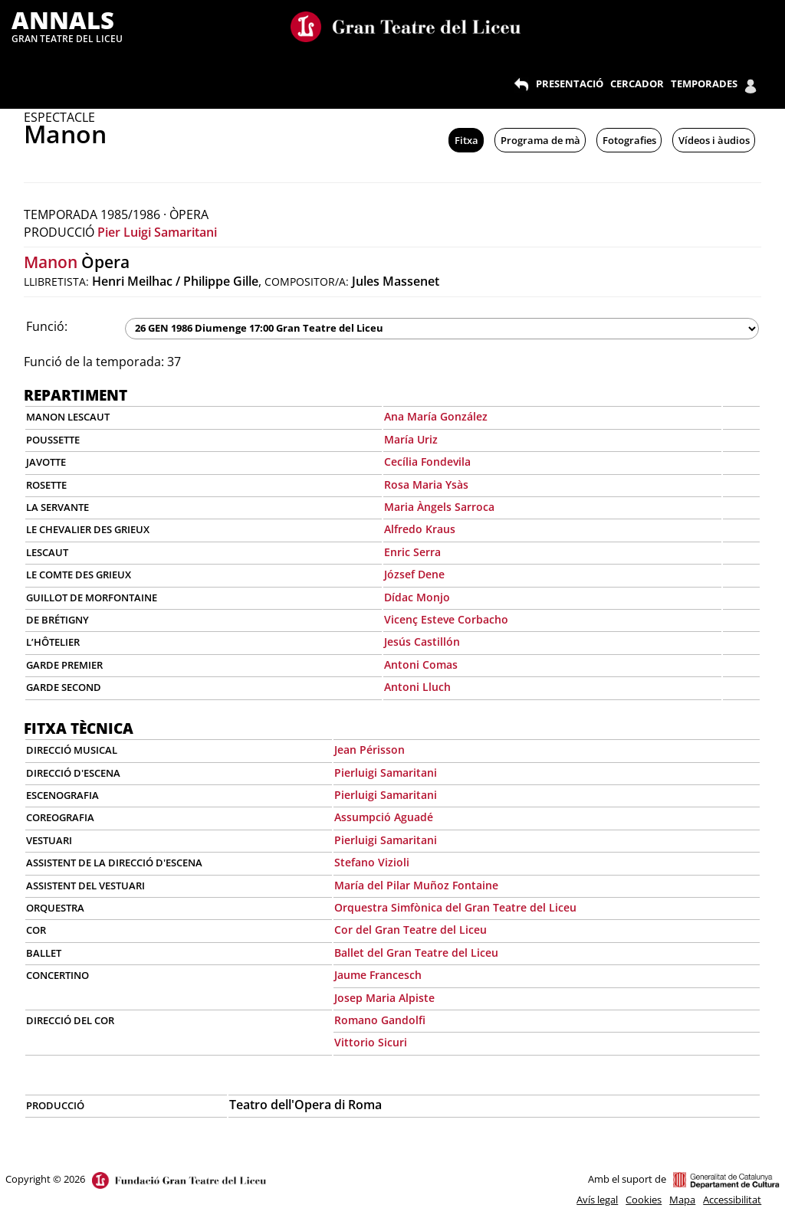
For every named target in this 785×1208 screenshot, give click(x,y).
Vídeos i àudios (714, 140)
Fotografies (629, 140)
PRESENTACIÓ (569, 83)
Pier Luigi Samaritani (157, 232)
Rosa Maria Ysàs (426, 484)
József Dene (414, 574)
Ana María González (436, 416)
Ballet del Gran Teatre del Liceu (416, 952)
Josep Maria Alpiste (384, 997)
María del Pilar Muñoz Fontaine (416, 885)
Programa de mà (540, 140)
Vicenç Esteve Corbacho (446, 619)
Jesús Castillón (422, 641)
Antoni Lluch (417, 686)
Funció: (46, 326)
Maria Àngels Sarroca (439, 506)
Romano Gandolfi (379, 1020)
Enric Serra (412, 552)
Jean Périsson (369, 749)
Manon (50, 262)
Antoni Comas (421, 664)
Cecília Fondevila (427, 461)
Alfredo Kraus (419, 529)
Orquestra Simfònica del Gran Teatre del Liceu (455, 907)
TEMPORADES (704, 83)
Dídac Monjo (417, 597)
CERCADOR (637, 83)
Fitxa (466, 140)
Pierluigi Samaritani (385, 772)
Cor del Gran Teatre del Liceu (410, 929)
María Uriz (411, 439)
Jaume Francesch (378, 974)
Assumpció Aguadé (383, 817)
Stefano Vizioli (371, 862)
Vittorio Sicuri (370, 1042)
